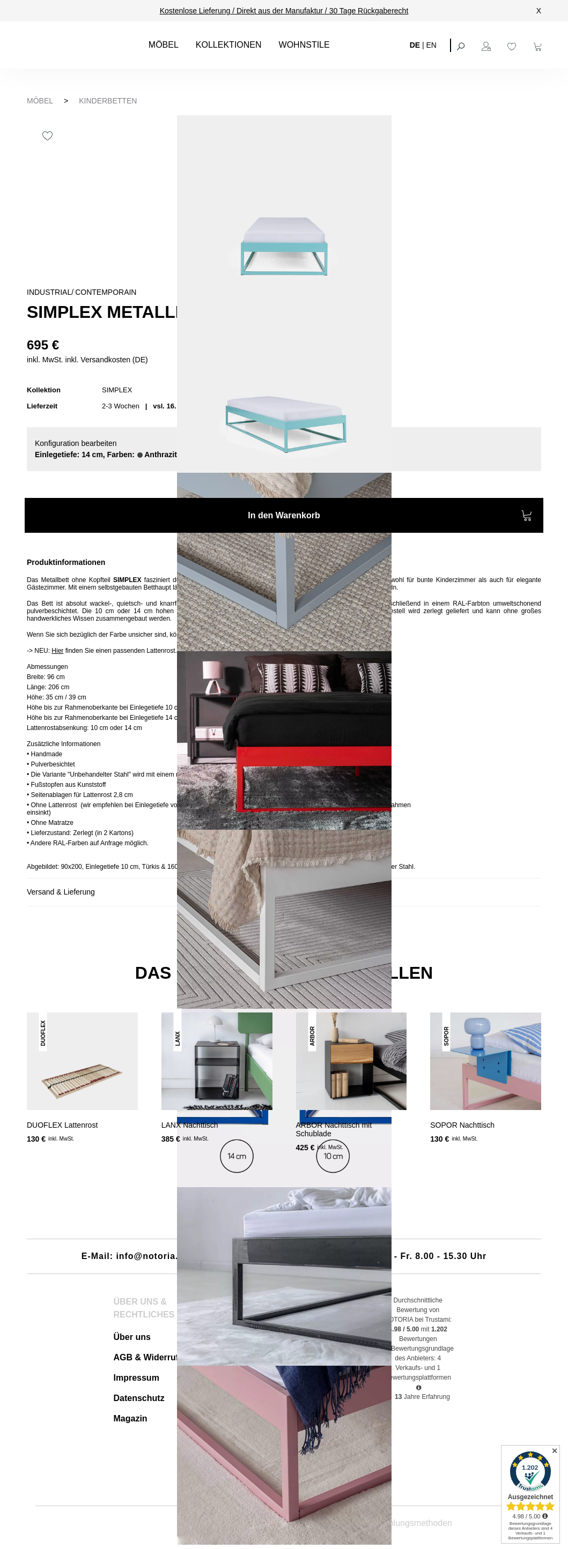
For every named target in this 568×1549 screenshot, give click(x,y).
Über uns (132, 1337)
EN (431, 44)
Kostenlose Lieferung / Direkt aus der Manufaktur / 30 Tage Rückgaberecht (284, 10)
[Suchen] (462, 45)
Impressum (136, 1377)
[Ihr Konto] (487, 45)
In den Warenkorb (390, 517)
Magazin (130, 1418)
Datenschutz (139, 1398)
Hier (57, 650)
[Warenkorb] (539, 45)
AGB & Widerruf (146, 1357)
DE (415, 44)
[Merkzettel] (513, 45)
